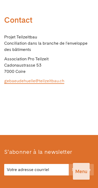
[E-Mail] (36, 169)
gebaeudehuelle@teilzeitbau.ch (34, 80)
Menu (81, 171)
